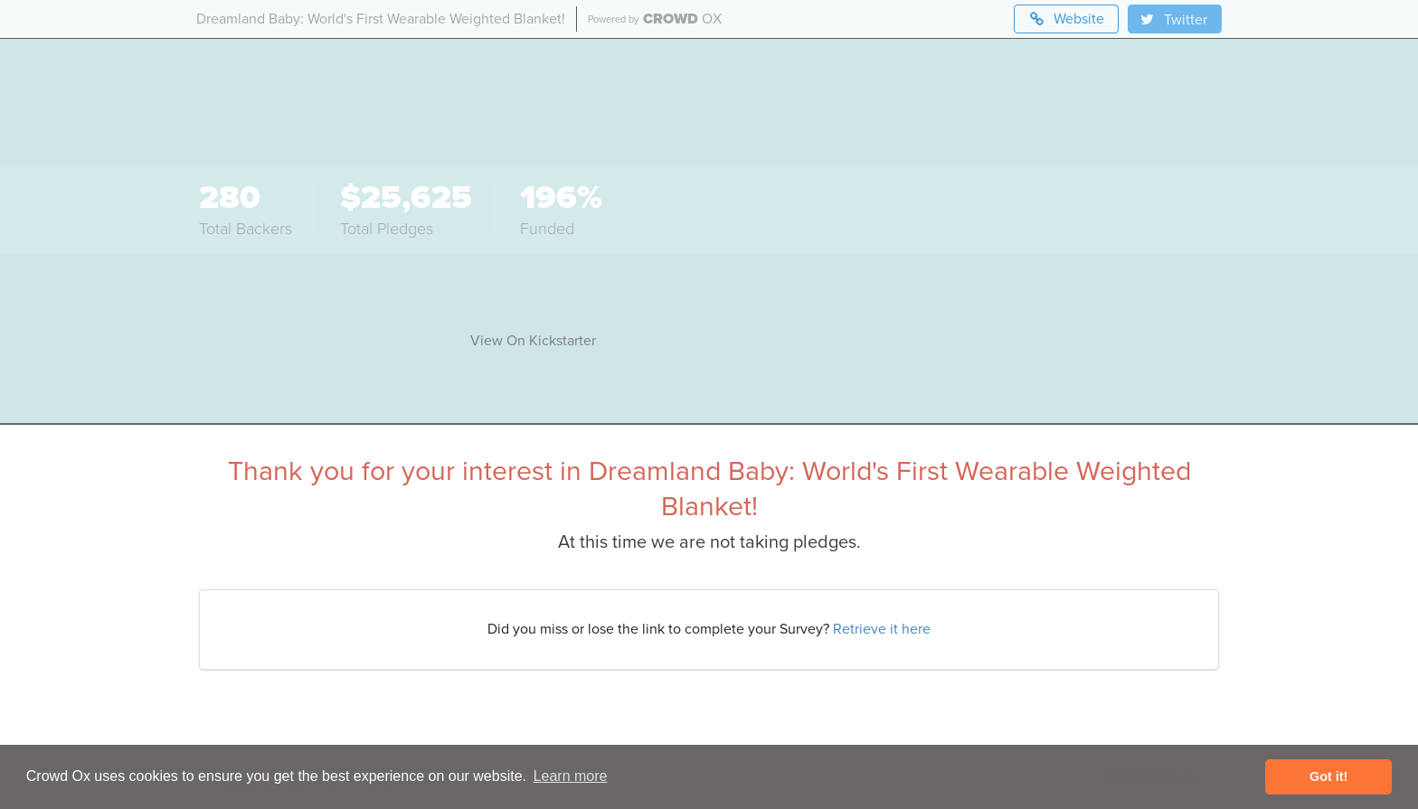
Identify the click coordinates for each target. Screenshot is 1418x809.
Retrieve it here (882, 629)
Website (1066, 19)
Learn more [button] (571, 776)
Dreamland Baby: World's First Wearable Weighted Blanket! (380, 19)
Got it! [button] (1328, 776)
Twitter (1173, 20)
